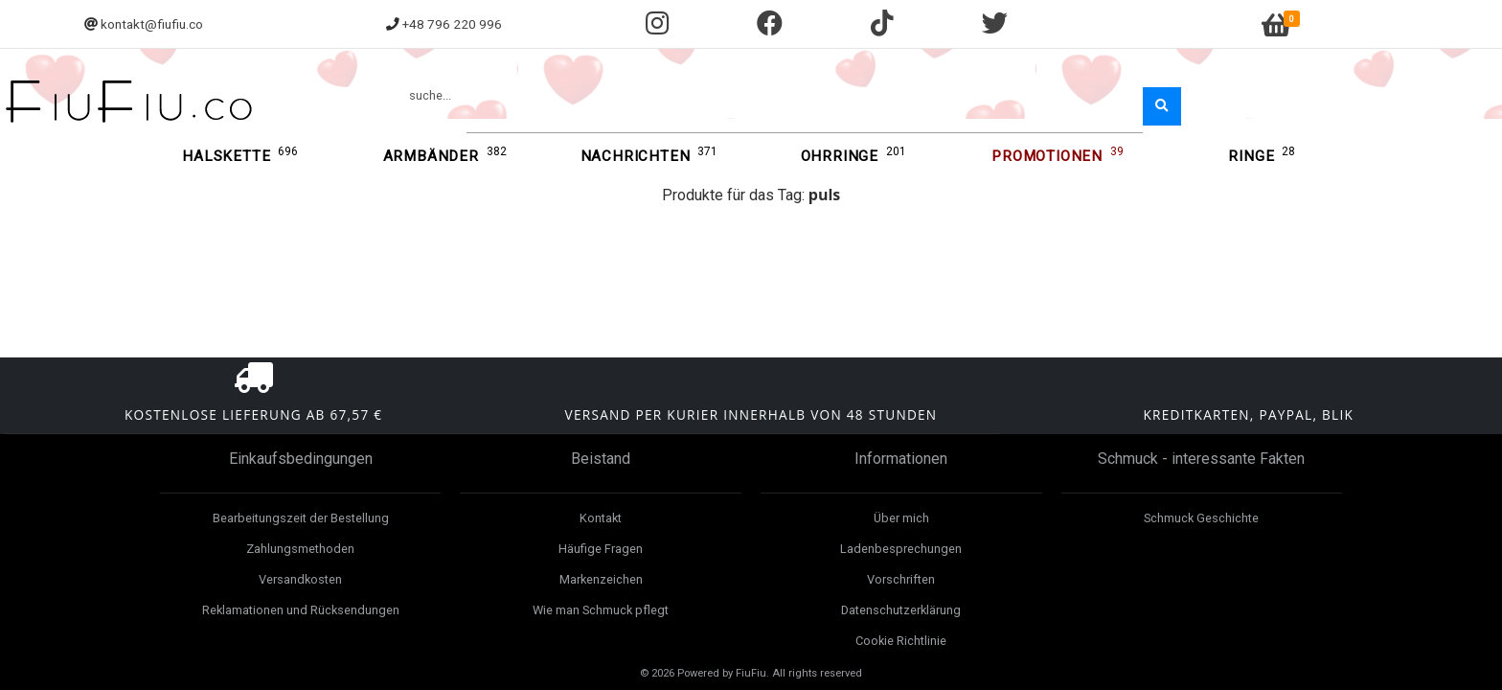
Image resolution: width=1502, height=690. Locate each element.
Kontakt (601, 518)
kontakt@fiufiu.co (152, 24)
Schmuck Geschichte (1201, 518)
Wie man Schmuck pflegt (601, 610)
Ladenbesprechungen (901, 548)
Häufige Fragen (600, 548)
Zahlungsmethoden (300, 548)
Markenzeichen (601, 579)
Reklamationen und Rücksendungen (300, 610)
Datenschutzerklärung (901, 610)
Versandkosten (300, 579)
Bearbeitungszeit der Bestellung (301, 518)
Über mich (901, 518)
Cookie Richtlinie (900, 640)
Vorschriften (901, 579)
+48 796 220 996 (452, 24)
